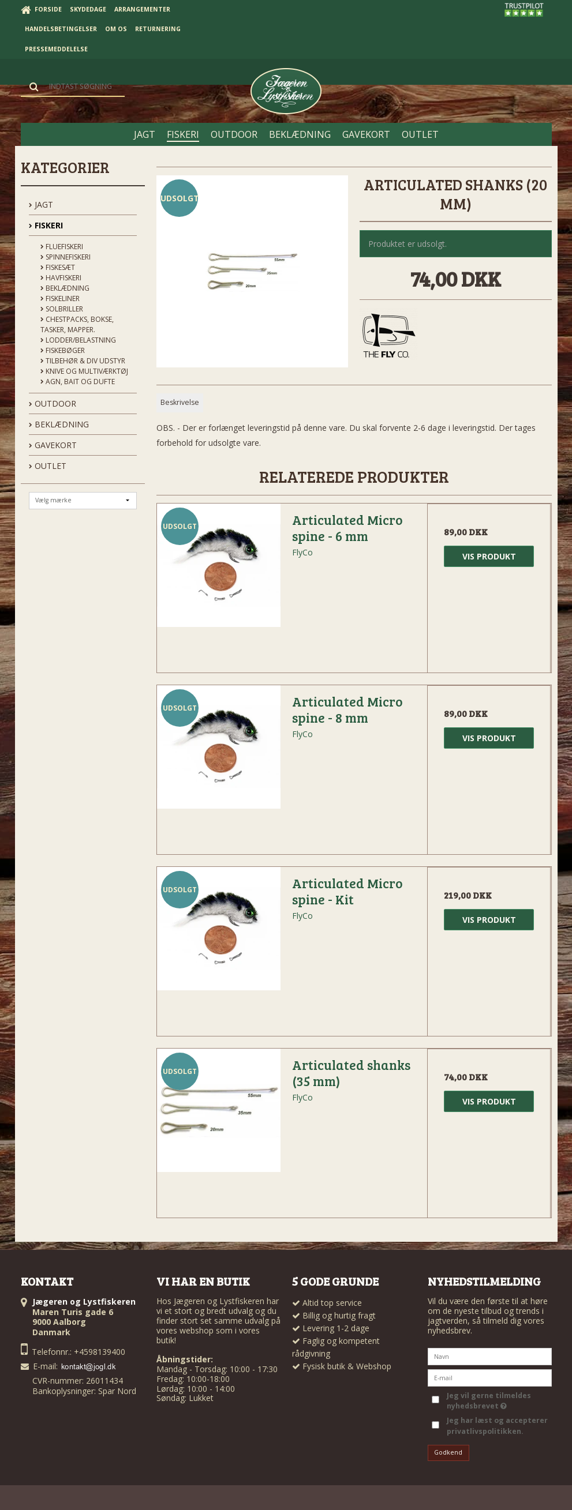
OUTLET (47, 465)
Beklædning (64, 288)
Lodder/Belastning (78, 340)
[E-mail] (490, 1376)
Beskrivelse (179, 402)
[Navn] (490, 1355)
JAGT (41, 204)
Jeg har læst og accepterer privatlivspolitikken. (497, 1425)
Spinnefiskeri (65, 257)
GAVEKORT (53, 445)
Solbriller (61, 309)
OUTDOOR (52, 403)
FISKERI (46, 225)
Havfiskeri (60, 278)
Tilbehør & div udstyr (82, 361)
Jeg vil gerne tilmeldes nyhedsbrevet (488, 1401)
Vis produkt (489, 556)
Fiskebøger (62, 350)
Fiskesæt (57, 267)
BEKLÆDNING (59, 424)
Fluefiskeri (61, 246)
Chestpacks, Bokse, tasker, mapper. (77, 324)
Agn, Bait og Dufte (77, 381)
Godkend (448, 1452)
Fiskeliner (60, 298)
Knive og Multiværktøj (84, 371)
